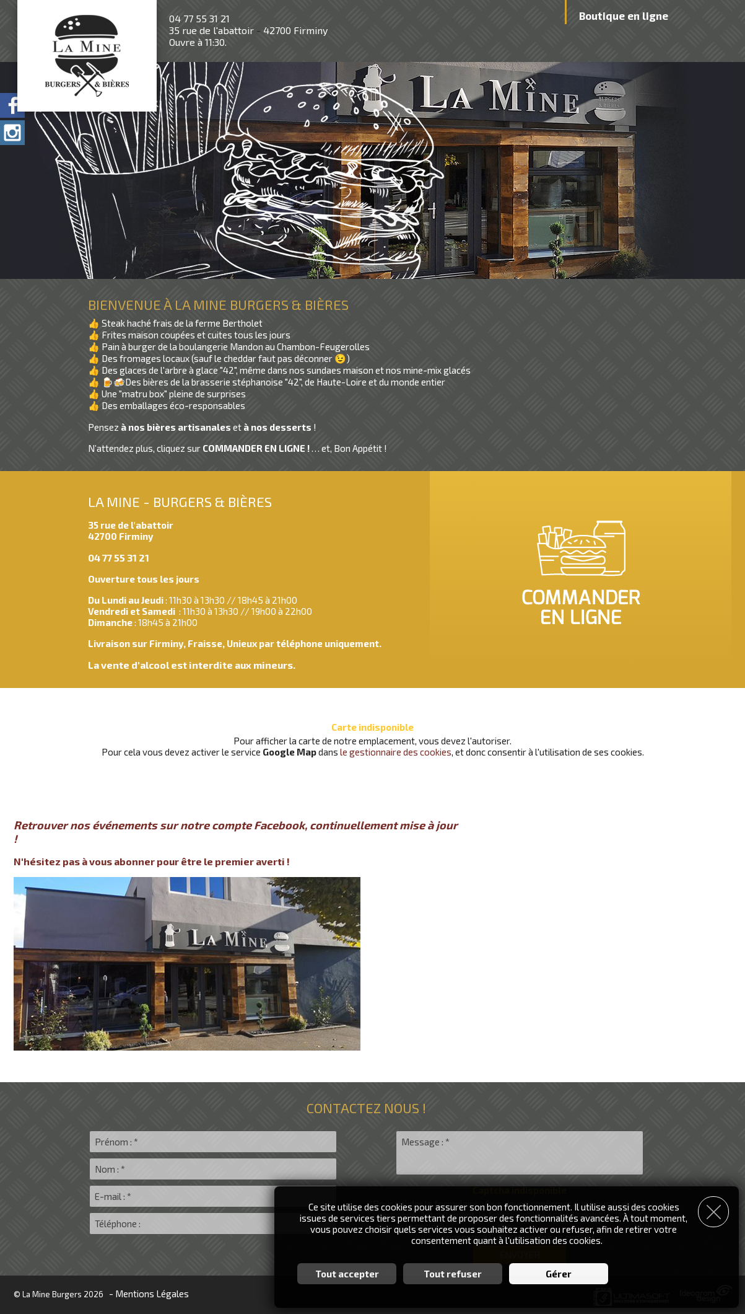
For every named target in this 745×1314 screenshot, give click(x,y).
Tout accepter (347, 1273)
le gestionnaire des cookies (395, 751)
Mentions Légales (152, 1293)
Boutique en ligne (623, 15)
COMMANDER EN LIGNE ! (257, 448)
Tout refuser (453, 1273)
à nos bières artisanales (177, 427)
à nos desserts (278, 427)
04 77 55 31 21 (199, 18)
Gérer (559, 1273)
